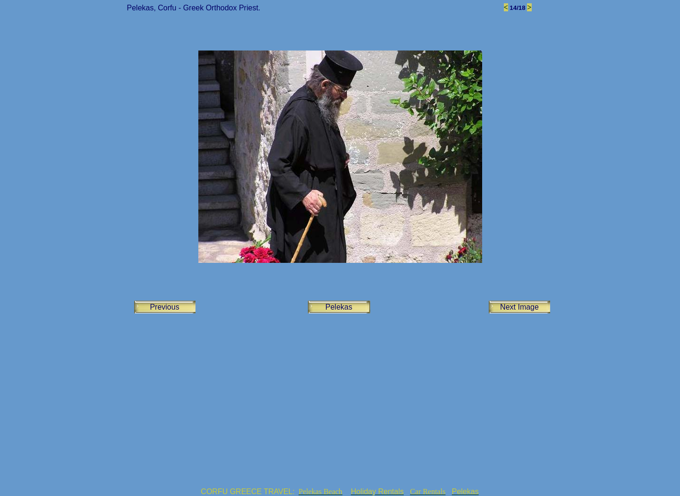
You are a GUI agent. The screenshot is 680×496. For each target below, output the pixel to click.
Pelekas (338, 307)
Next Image (519, 307)
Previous (164, 307)
